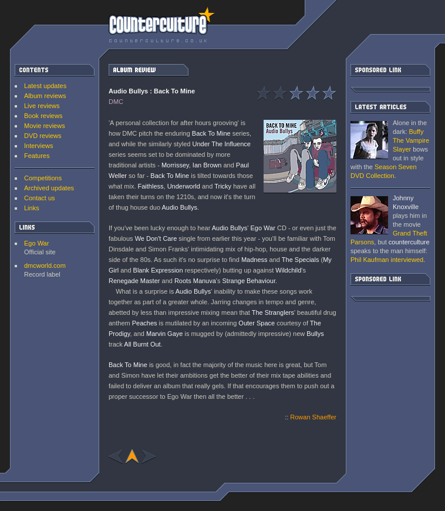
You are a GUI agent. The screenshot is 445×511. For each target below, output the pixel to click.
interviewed (386, 259)
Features (36, 155)
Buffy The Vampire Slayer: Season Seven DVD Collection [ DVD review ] (369, 140)
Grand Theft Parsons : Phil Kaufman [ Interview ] (369, 215)
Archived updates (49, 187)
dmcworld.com (45, 265)
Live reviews (42, 105)
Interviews (38, 145)
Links (31, 207)
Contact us (39, 197)
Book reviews (43, 115)
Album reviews (45, 95)
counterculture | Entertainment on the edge (162, 24)
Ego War (36, 243)
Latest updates (45, 85)
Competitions (43, 177)
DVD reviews (43, 135)
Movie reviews (44, 125)
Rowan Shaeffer (313, 417)
